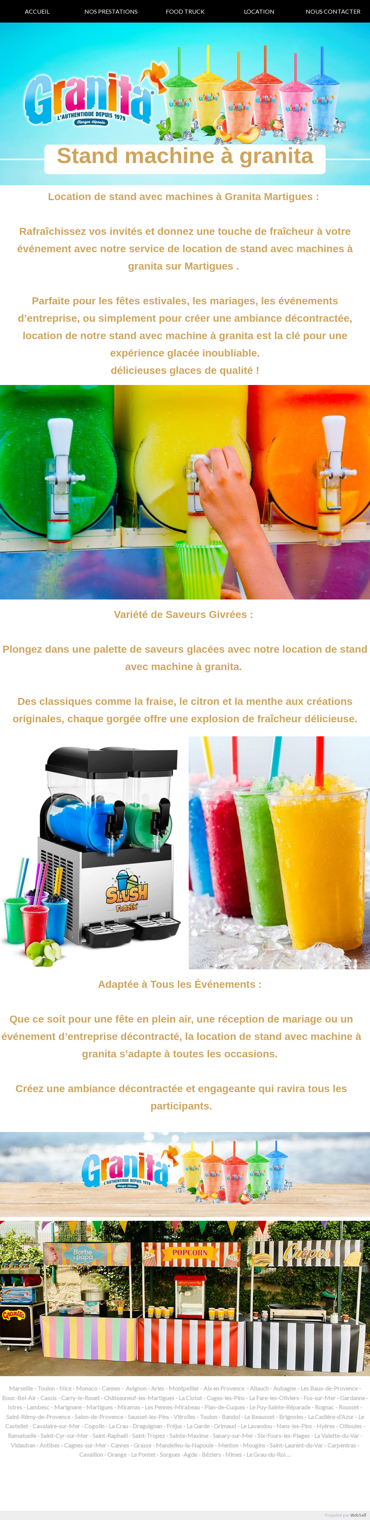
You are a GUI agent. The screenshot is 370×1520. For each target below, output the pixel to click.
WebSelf (358, 1515)
